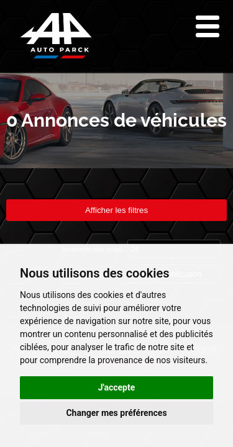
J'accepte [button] (116, 387)
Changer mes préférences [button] (116, 413)
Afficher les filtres (116, 210)
